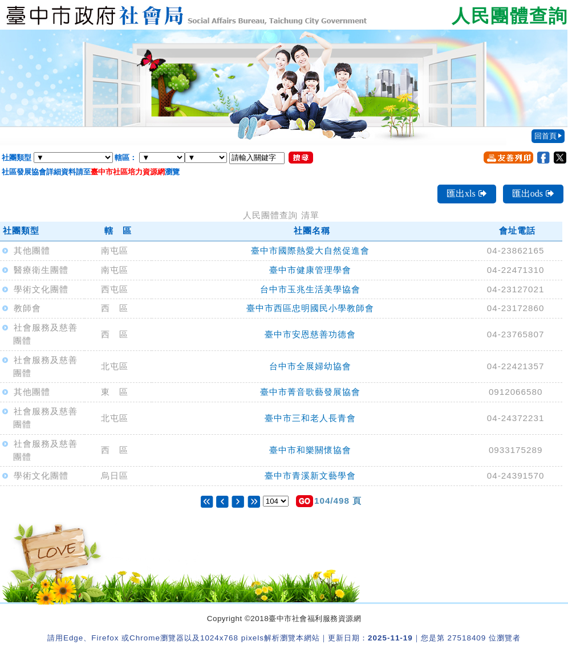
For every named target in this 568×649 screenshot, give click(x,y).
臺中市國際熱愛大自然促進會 (310, 250)
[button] (304, 501)
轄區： (126, 157)
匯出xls (467, 193)
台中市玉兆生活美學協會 (310, 289)
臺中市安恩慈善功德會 (310, 334)
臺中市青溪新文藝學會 (310, 475)
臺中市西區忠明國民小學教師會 (310, 308)
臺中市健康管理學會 (310, 270)
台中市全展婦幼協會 (310, 366)
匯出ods (533, 193)
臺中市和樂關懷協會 (310, 450)
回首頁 (545, 136)
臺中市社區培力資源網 (128, 172)
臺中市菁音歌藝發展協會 (310, 392)
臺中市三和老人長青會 (310, 418)
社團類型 (16, 157)
